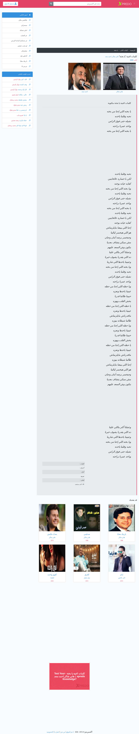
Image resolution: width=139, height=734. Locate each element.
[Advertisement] (87, 29)
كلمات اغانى (124, 50)
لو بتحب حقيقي (24, 46)
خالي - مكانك (24, 95)
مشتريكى (25, 51)
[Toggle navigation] (134, 3)
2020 (133, 60)
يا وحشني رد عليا (23, 110)
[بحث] (51, 4)
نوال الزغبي (17, 79)
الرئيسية (132, 50)
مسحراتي (25, 25)
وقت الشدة (24, 84)
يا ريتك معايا (25, 61)
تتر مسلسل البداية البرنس (20, 41)
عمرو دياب (20, 115)
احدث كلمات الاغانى (24, 74)
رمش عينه (25, 105)
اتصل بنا (56, 732)
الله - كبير (25, 79)
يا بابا (26, 115)
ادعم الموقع (70, 732)
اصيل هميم (15, 95)
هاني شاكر (115, 56)
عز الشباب (25, 35)
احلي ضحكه (25, 30)
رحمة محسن (15, 120)
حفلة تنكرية (24, 120)
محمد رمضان (14, 100)
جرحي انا (26, 66)
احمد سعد (108, 56)
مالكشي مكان (24, 20)
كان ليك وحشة (24, 89)
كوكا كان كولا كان (23, 126)
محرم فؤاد (16, 105)
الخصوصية (50, 732)
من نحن (62, 732)
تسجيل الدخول (10, 4)
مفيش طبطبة (24, 100)
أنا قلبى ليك (25, 56)
